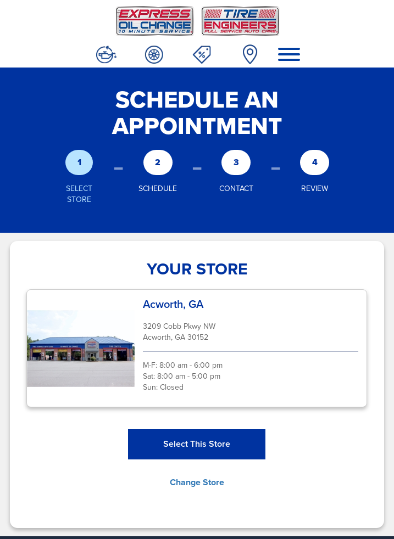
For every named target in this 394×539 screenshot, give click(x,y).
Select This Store (196, 443)
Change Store (197, 482)
